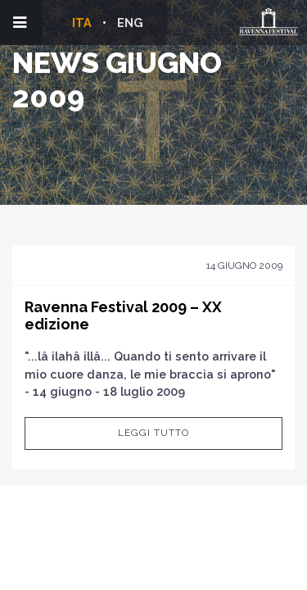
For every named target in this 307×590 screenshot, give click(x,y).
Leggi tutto (153, 432)
